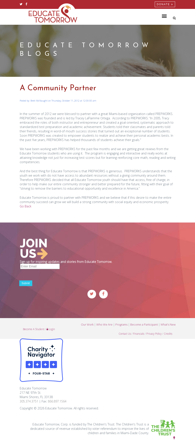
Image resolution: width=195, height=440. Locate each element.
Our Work (87, 327)
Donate (165, 4)
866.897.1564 (57, 401)
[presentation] (52, 280)
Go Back (25, 206)
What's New (168, 327)
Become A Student (33, 331)
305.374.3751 (29, 401)
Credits (168, 336)
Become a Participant (144, 327)
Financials (138, 336)
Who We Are (104, 327)
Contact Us (125, 336)
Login (51, 331)
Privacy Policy (154, 336)
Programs (121, 327)
